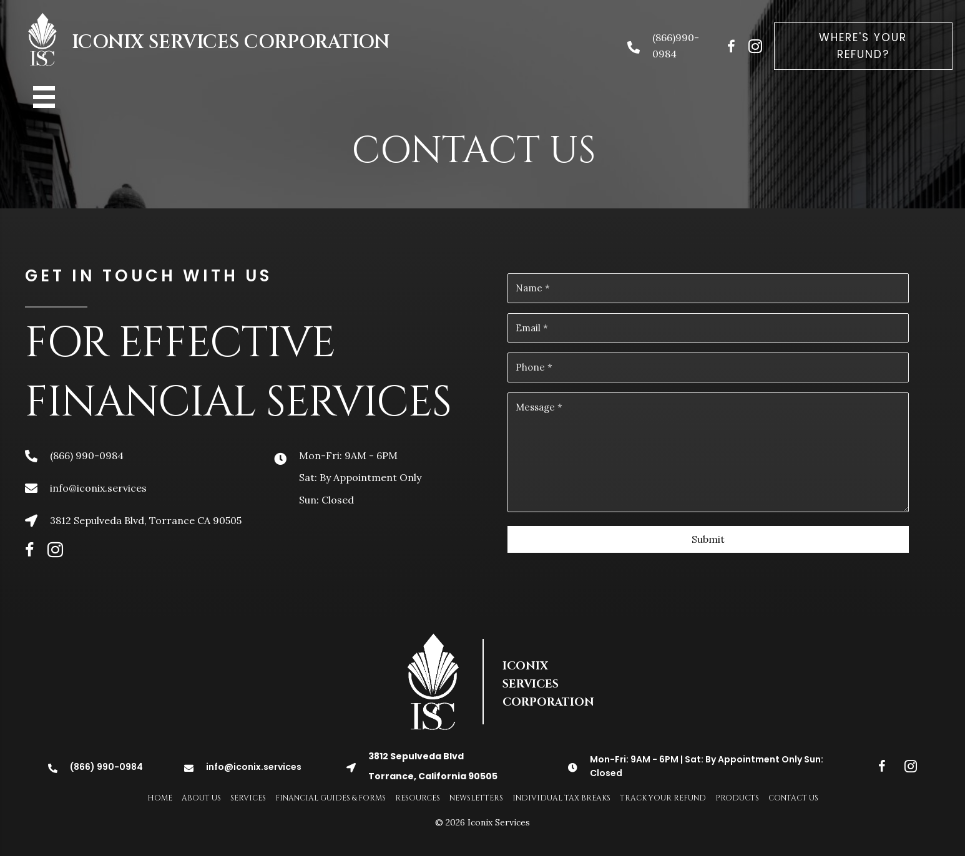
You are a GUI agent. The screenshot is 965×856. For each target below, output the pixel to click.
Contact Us (793, 798)
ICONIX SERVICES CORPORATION (230, 42)
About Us (201, 798)
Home (159, 798)
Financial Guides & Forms (330, 798)
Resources (417, 798)
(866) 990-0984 (87, 455)
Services (248, 798)
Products (737, 798)
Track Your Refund (663, 798)
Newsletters (476, 798)
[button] (863, 46)
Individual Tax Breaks (561, 798)
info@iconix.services (98, 488)
